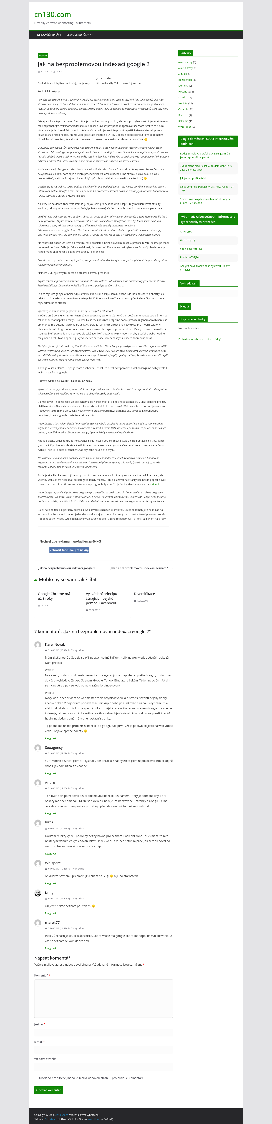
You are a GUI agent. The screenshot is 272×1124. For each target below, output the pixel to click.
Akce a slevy (185, 62)
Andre (50, 782)
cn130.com (52, 14)
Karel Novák (55, 644)
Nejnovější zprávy (49, 34)
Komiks (182, 97)
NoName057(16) (190, 257)
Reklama (183, 121)
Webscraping (187, 240)
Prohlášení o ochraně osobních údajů (199, 339)
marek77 (52, 922)
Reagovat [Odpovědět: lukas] (50, 853)
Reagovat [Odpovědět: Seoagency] (50, 773)
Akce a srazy (185, 68)
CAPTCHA (186, 231)
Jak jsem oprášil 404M (193, 178)
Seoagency (54, 747)
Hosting (182, 91)
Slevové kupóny (78, 34)
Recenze (183, 115)
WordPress (184, 127)
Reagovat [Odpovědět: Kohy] (50, 913)
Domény (183, 85)
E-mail (39, 1042)
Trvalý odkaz (76, 650)
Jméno (39, 1024)
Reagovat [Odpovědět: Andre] (50, 813)
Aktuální (182, 74)
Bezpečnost (185, 79)
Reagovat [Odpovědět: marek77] (50, 948)
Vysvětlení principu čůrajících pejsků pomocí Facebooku (101, 598)
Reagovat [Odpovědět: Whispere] (50, 883)
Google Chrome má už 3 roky (54, 596)
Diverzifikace (144, 593)
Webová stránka (45, 1059)
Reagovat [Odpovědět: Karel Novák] (50, 738)
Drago (59, 71)
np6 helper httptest (191, 248)
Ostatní (43, 55)
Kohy (49, 892)
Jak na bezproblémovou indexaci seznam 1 (142, 568)
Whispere (53, 862)
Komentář (42, 975)
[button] (91, 34)
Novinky (183, 103)
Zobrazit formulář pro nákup (69, 550)
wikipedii (154, 484)
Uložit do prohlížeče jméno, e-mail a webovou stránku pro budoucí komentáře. (91, 1078)
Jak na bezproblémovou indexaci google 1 (64, 568)
